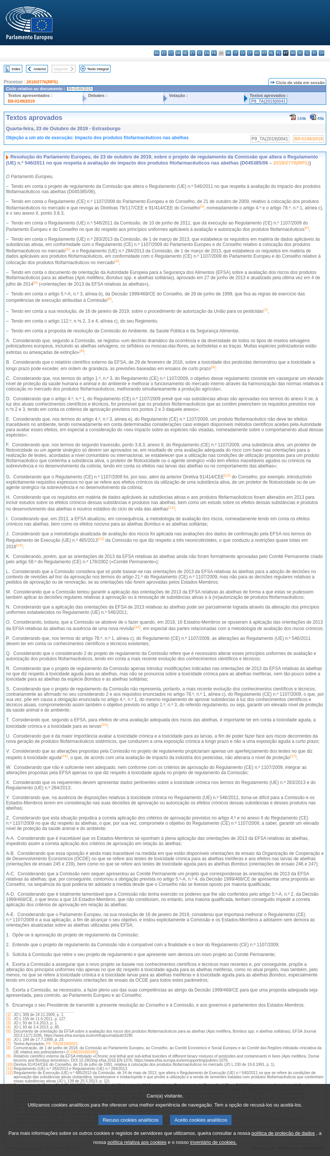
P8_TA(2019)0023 (61, 1044)
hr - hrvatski (228, 53)
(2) (8, 1019)
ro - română (293, 53)
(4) (8, 1027)
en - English (207, 53)
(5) (8, 1031)
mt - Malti (264, 53)
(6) (8, 1040)
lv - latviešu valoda (243, 53)
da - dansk (178, 53)
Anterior (40, 69)
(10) (9, 1064)
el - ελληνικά (200, 53)
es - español (164, 53)
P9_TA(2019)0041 (268, 101)
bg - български (157, 53)
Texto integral (98, 69)
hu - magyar (257, 53)
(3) (8, 1023)
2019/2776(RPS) (42, 82)
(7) (8, 1044)
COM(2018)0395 (82, 1052)
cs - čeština (171, 53)
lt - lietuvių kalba (250, 53)
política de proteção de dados (283, 1142)
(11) (9, 1069)
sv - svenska (321, 53)
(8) (8, 1048)
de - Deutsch (185, 53)
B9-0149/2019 (21, 101)
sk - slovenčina (300, 53)
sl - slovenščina (307, 53)
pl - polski (278, 53)
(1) (8, 1015)
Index (16, 69)
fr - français (214, 53)
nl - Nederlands (271, 53)
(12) (9, 1073)
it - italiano (235, 53)
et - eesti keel (192, 53)
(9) (8, 1056)
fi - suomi (314, 53)
